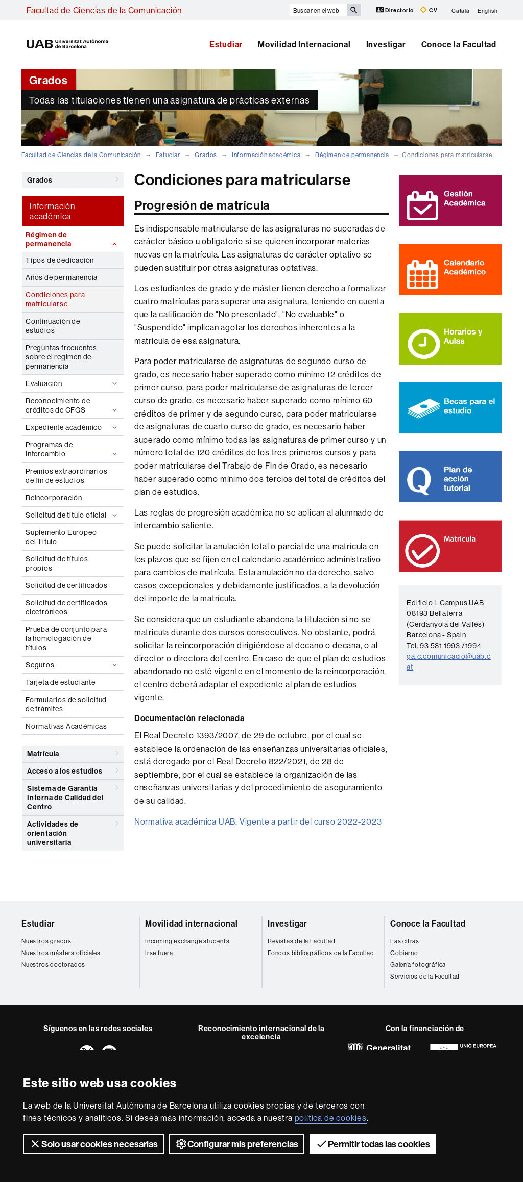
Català (460, 10)
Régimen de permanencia (352, 155)
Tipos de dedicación (60, 260)
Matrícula (72, 753)
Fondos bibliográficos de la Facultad (321, 953)
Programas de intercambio (73, 449)
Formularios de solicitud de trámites (66, 704)
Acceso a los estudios (72, 770)
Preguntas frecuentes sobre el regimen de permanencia (61, 357)
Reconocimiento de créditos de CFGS (73, 405)
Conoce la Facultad (458, 44)
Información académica (266, 155)
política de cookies (331, 1118)
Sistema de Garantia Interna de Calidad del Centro (72, 795)
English (488, 10)
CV (428, 10)
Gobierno (404, 953)
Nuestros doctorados (53, 964)
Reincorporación (54, 497)
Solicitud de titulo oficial (73, 515)
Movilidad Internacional (304, 44)
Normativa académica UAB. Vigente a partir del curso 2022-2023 (258, 821)
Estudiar (226, 44)
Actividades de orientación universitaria (72, 831)
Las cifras (404, 941)
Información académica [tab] (52, 211)
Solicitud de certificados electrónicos (67, 607)
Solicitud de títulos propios (57, 563)
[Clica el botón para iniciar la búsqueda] (354, 10)
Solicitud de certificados (67, 585)
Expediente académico (73, 427)
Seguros (73, 665)
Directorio (395, 10)
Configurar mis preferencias (236, 1144)
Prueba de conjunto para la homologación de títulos (66, 638)
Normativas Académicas (66, 726)
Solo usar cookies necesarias (93, 1144)
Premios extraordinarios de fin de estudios (66, 476)
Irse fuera (159, 953)
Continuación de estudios (53, 326)
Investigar (386, 44)
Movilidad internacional (191, 923)
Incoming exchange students (187, 941)
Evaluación (73, 383)
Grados (206, 155)
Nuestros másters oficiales (61, 953)
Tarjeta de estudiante (61, 682)
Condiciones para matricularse (55, 299)
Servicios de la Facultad (425, 976)
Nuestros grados (46, 941)
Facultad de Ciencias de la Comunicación (104, 10)
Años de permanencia (62, 277)
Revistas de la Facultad (301, 941)
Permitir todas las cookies (373, 1144)
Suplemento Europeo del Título (61, 537)
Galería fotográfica (418, 964)
